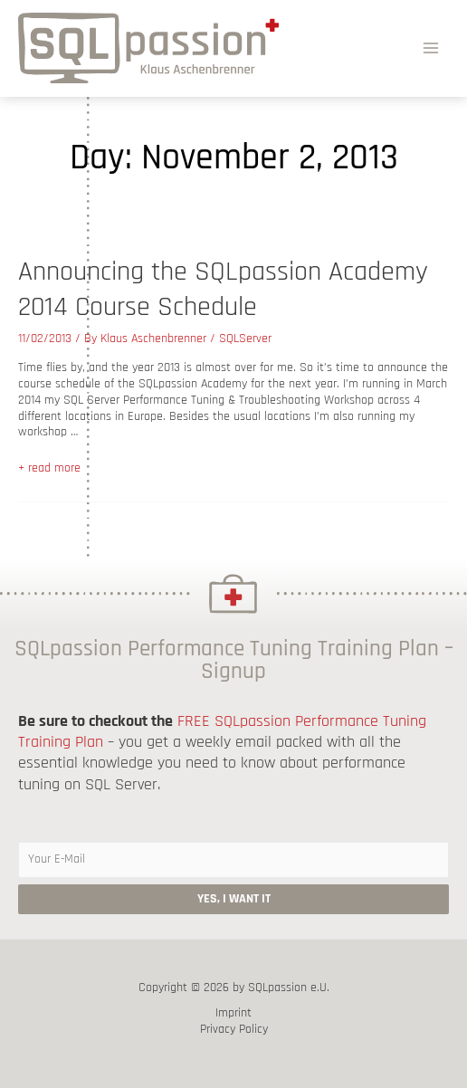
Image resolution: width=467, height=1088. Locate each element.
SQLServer (245, 338)
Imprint (233, 1013)
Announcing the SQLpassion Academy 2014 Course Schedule (223, 289)
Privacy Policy (234, 1029)
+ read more (49, 468)
